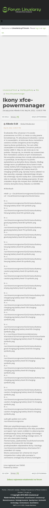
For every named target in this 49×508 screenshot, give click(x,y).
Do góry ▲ (27, 492)
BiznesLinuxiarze (9, 500)
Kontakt (20, 492)
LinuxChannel (30, 498)
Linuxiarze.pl (40, 498)
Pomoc (4, 490)
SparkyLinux (33, 500)
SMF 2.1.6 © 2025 (18, 505)
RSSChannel (20, 498)
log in (38, 28)
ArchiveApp (15, 503)
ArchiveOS (42, 500)
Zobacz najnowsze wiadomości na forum (24, 479)
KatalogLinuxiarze (22, 500)
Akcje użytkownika (39, 117)
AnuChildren (34, 503)
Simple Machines (30, 505)
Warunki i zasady (13, 490)
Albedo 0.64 (12, 123)
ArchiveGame (24, 503)
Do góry (5, 473)
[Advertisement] (24, 61)
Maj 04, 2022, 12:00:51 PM (12, 128)
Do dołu (5, 117)
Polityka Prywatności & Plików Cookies (33, 490)
